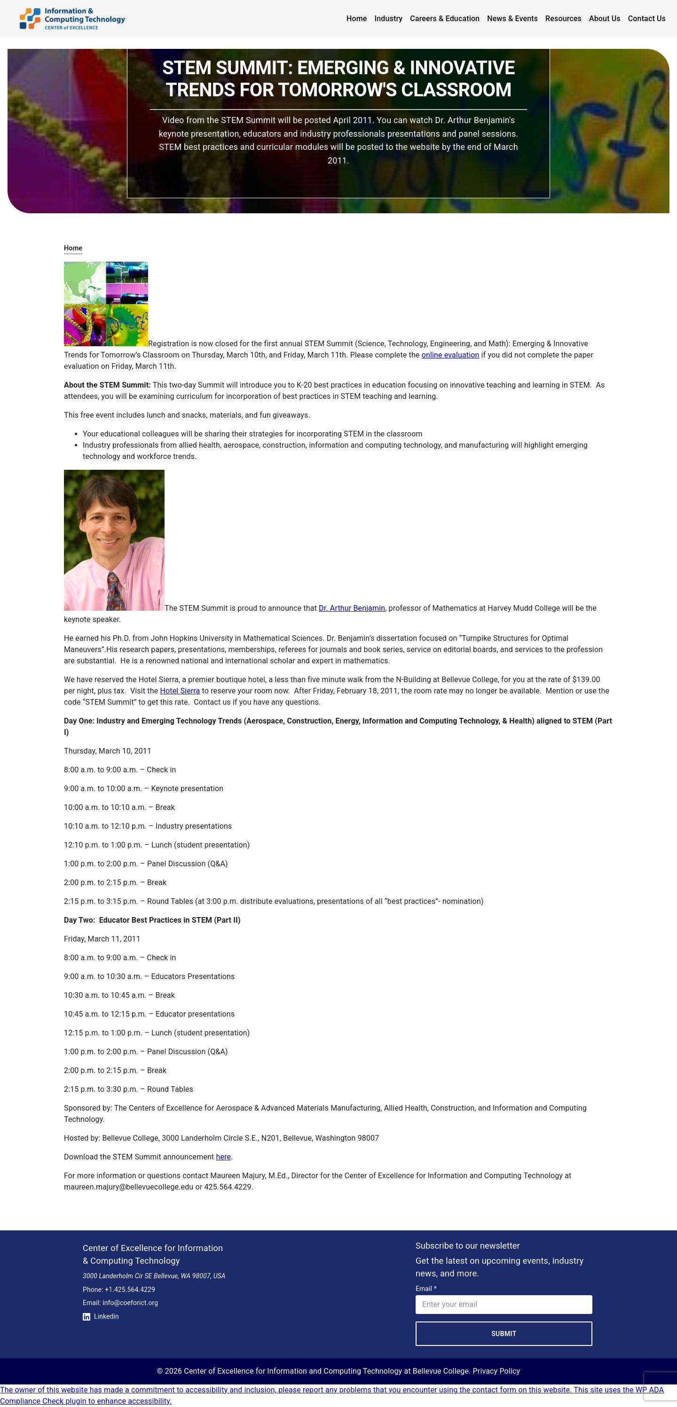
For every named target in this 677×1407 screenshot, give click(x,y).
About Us (605, 18)
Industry (389, 18)
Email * (426, 1288)
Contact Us (647, 18)
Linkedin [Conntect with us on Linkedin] (101, 1316)
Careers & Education (445, 18)
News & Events (512, 18)
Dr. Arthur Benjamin (352, 608)
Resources (563, 18)
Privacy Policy (496, 1371)
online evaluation (451, 354)
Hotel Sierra (180, 690)
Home (356, 18)
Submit (504, 1333)
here (223, 1156)
